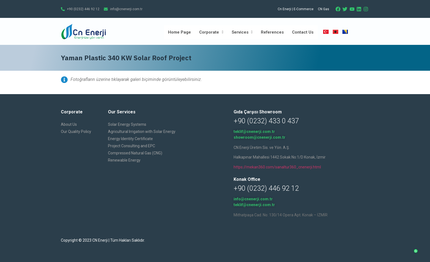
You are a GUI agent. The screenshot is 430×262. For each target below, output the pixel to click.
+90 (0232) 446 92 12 (266, 188)
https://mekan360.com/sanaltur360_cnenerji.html (277, 167)
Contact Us (302, 32)
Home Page (179, 32)
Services (242, 32)
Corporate (211, 32)
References (272, 32)
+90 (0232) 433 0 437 (266, 121)
